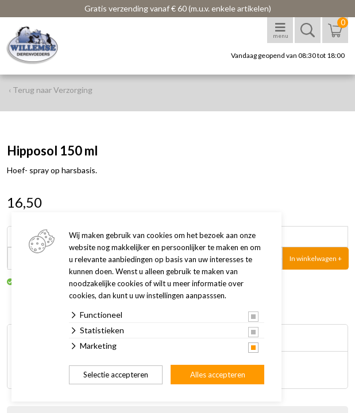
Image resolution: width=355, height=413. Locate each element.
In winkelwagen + (316, 258)
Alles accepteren (217, 374)
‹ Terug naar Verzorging (50, 90)
